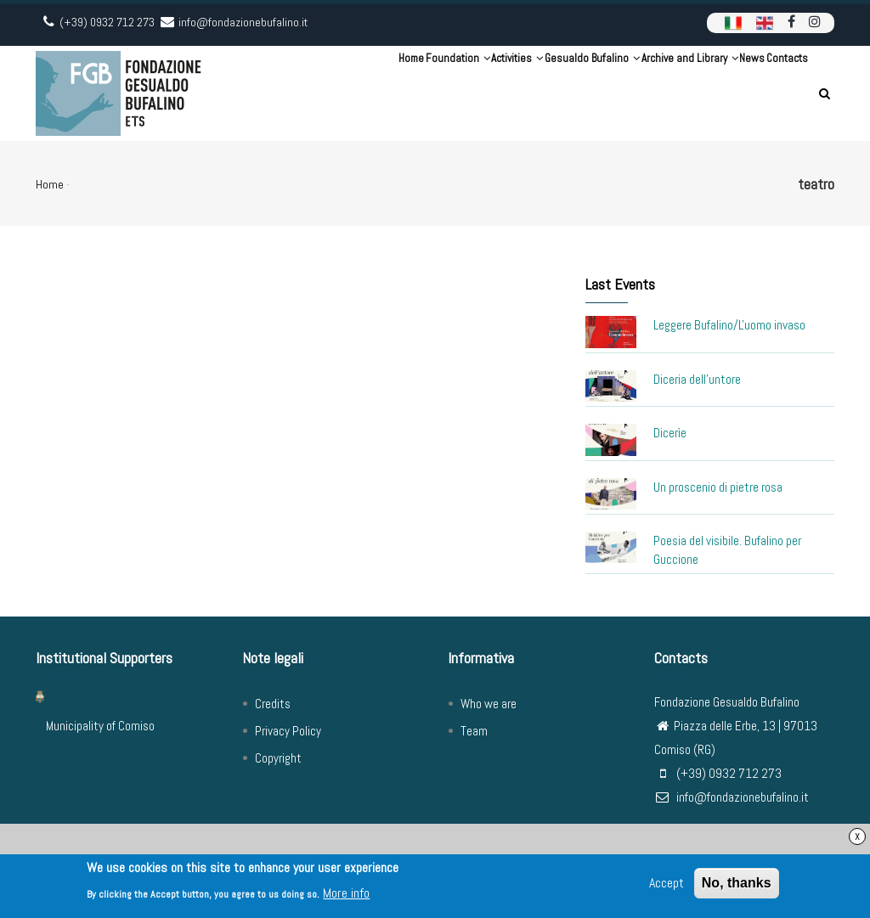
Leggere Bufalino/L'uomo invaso (729, 325)
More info (346, 895)
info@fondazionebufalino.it (731, 797)
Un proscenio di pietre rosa (717, 487)
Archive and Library (641, 93)
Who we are (488, 704)
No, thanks (736, 885)
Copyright (278, 758)
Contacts (777, 93)
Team (474, 731)
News (723, 93)
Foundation (347, 93)
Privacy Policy (288, 731)
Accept (666, 885)
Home (282, 93)
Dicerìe (669, 433)
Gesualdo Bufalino (523, 93)
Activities (427, 93)
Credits (273, 704)
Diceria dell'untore (697, 379)
